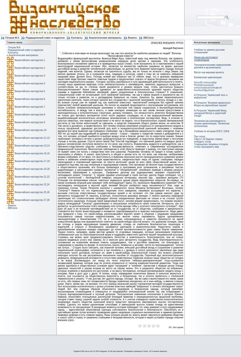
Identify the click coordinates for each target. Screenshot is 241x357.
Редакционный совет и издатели (45, 37)
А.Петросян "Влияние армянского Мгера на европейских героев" (212, 104)
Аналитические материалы (105, 37)
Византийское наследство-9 (30, 122)
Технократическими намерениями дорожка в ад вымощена (212, 66)
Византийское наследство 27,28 (32, 200)
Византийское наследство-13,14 (32, 145)
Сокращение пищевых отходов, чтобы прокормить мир (211, 145)
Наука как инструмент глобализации (206, 58)
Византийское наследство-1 (30, 60)
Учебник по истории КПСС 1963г (211, 131)
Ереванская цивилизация (208, 77)
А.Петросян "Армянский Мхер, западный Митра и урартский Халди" (210, 113)
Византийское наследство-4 (30, 83)
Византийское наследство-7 (30, 106)
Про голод (199, 136)
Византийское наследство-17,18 (32, 161)
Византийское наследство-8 (30, 114)
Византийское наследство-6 (30, 99)
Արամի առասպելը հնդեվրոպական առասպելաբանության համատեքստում (208, 86)
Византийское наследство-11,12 (32, 138)
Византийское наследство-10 (30, 130)
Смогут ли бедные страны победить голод (208, 140)
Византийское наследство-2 (30, 68)
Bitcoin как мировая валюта (209, 72)
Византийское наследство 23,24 (32, 184)
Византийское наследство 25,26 (32, 192)
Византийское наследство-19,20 (32, 169)
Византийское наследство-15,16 (32, 153)
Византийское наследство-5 (30, 91)
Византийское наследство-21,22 (32, 176)
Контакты (76, 37)
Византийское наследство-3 (30, 75)
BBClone (148, 37)
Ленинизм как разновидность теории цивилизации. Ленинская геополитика (211, 123)
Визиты (132, 37)
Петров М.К (12, 37)
